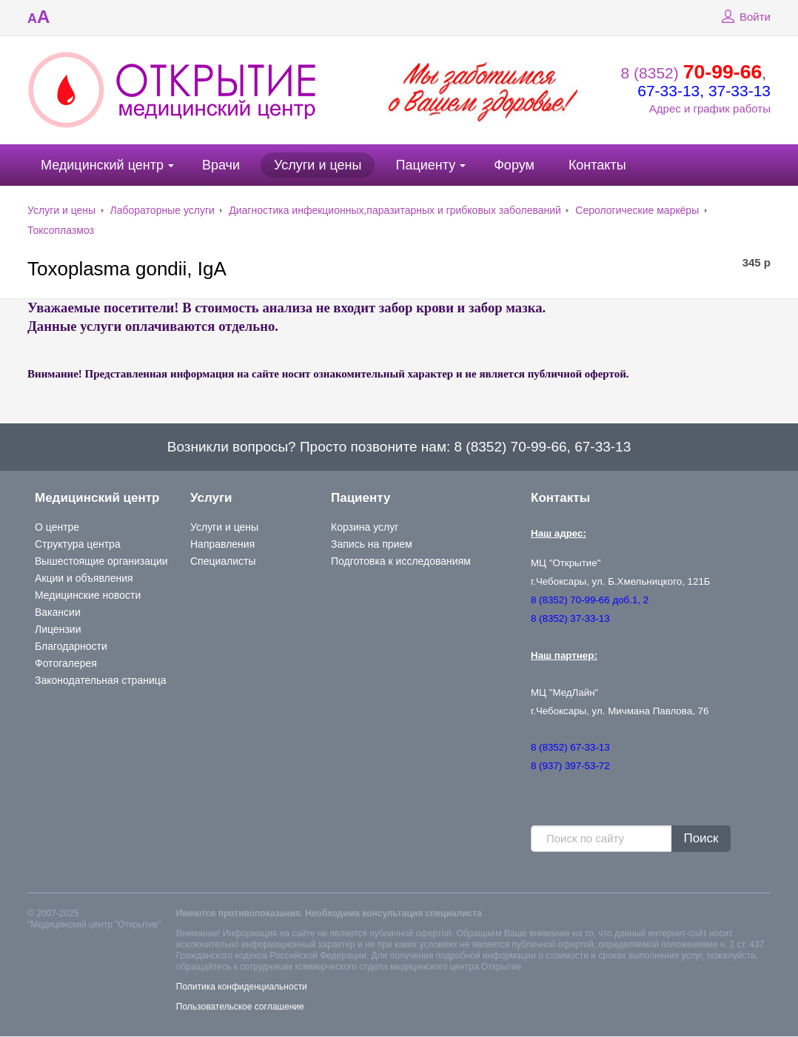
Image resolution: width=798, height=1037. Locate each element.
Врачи (221, 165)
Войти (744, 17)
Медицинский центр (102, 165)
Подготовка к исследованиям (401, 561)
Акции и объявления (84, 578)
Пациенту (425, 165)
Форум (514, 165)
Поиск (700, 838)
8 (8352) (691, 72)
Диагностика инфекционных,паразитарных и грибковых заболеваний (395, 210)
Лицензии (58, 629)
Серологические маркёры (637, 210)
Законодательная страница (101, 680)
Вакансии (58, 612)
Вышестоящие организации (101, 561)
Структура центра (78, 544)
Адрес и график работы (710, 108)
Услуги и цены (317, 165)
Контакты (597, 165)
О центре (57, 527)
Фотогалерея (66, 663)
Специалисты (223, 561)
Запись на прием (371, 544)
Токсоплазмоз (60, 230)
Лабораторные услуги (162, 210)
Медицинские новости (88, 595)
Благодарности (71, 646)
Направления (222, 544)
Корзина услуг (364, 527)
